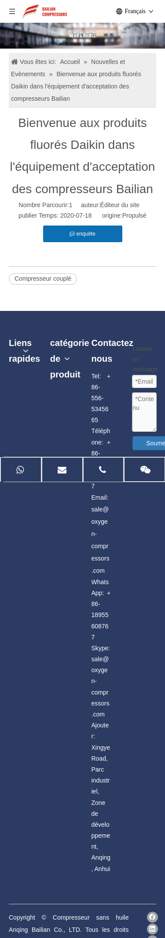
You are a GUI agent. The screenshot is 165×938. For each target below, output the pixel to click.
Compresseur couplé (43, 278)
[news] (82, 36)
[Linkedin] (152, 929)
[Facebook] (152, 917)
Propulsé (134, 215)
